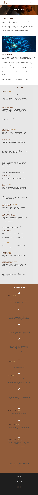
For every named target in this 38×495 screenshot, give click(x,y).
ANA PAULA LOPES (9, 129)
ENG (30, 2)
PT (28, 2)
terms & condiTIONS (19, 484)
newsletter (19, 481)
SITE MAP (19, 479)
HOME (19, 476)
